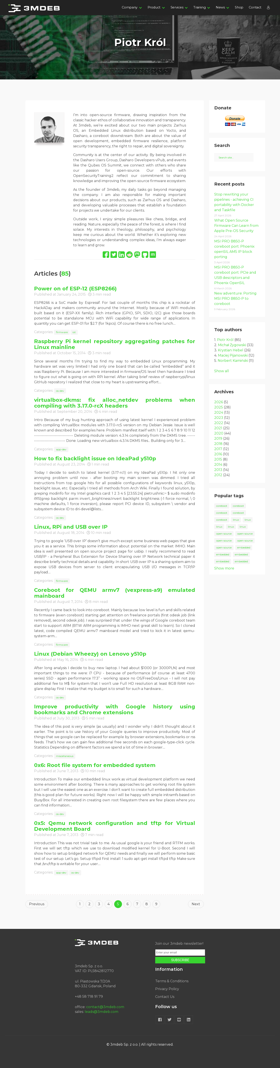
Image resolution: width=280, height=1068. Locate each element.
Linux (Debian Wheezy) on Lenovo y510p (90, 654)
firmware (62, 332)
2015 (218, 459)
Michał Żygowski (232, 345)
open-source (224, 533)
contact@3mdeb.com (105, 1007)
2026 (218, 402)
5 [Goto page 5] (118, 904)
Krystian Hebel (230, 350)
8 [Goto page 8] (146, 904)
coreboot (221, 505)
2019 (218, 438)
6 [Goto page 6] (127, 904)
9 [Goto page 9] (156, 904)
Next (196, 904)
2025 (218, 407)
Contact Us (164, 997)
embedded (243, 547)
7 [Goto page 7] (137, 904)
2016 (218, 454)
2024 (218, 412)
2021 (218, 428)
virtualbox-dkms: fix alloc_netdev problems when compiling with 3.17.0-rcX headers (114, 403)
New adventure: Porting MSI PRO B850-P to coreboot (235, 298)
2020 (218, 433)
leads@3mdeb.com (101, 1012)
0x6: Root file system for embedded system (94, 765)
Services (177, 7)
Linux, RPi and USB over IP (71, 527)
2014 (218, 464)
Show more (224, 568)
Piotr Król (225, 340)
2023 (218, 418)
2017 (218, 449)
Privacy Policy (167, 989)
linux (236, 519)
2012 (218, 475)
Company (129, 7)
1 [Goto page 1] (80, 904)
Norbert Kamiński (233, 361)
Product (154, 7)
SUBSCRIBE (180, 960)
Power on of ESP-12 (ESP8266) (75, 288)
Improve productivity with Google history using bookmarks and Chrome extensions (114, 709)
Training (199, 7)
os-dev (60, 390)
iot (74, 332)
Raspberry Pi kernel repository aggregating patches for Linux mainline (114, 344)
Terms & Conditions (171, 981)
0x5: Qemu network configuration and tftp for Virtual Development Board (114, 826)
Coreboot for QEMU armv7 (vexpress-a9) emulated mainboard (114, 593)
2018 (218, 444)
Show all (221, 371)
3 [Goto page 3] (99, 904)
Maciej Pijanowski (233, 355)
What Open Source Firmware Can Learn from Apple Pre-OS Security (236, 225)
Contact (255, 7)
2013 (218, 470)
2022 (218, 423)
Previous (36, 904)
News (220, 7)
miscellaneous (64, 756)
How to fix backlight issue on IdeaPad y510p (95, 458)
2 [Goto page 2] (89, 904)
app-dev (61, 449)
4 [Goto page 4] (108, 904)
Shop (239, 7)
